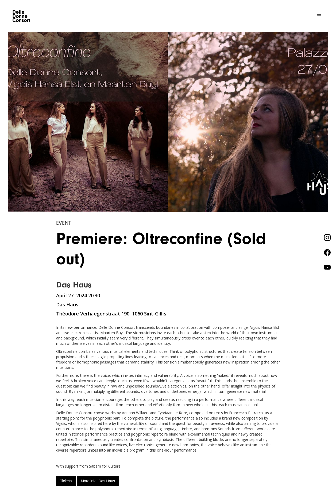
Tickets (66, 481)
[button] (319, 16)
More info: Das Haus (98, 481)
